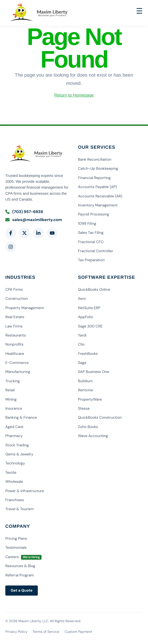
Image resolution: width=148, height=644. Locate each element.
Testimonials (16, 547)
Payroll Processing (93, 214)
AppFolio (85, 317)
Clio (81, 344)
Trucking (12, 381)
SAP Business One (93, 371)
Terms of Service (46, 632)
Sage (82, 362)
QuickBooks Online (94, 289)
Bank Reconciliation (95, 159)
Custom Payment (78, 632)
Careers (23, 557)
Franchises (14, 500)
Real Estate (14, 317)
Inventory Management (98, 205)
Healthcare (14, 353)
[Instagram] (10, 247)
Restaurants (15, 335)
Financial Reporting (94, 178)
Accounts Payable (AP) (97, 187)
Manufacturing (17, 371)
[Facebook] (10, 233)
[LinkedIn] (38, 233)
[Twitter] (24, 233)
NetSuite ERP (89, 308)
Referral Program (19, 575)
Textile (10, 472)
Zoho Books (88, 427)
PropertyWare (90, 399)
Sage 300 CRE (90, 326)
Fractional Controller (95, 251)
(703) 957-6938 (24, 211)
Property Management (24, 308)
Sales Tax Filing (91, 232)
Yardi (82, 335)
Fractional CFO (91, 242)
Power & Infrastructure (24, 491)
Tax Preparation (91, 260)
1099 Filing (87, 223)
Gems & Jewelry (19, 454)
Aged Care (14, 427)
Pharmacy (14, 436)
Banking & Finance (21, 417)
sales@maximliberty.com (33, 219)
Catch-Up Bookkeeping (98, 168)
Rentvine (85, 390)
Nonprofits (14, 344)
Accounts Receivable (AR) (100, 196)
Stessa (83, 408)
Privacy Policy (16, 632)
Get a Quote (21, 590)
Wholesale (14, 481)
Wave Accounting (93, 436)
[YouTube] (52, 233)
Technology (15, 463)
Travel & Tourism (19, 509)
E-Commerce (17, 362)
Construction (16, 298)
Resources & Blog (20, 566)
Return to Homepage (74, 95)
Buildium (85, 381)
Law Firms (14, 326)
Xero (82, 298)
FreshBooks (88, 353)
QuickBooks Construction (100, 417)
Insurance (13, 408)
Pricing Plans (16, 538)
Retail (10, 390)
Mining (11, 399)
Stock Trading (17, 445)
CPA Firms (14, 289)
